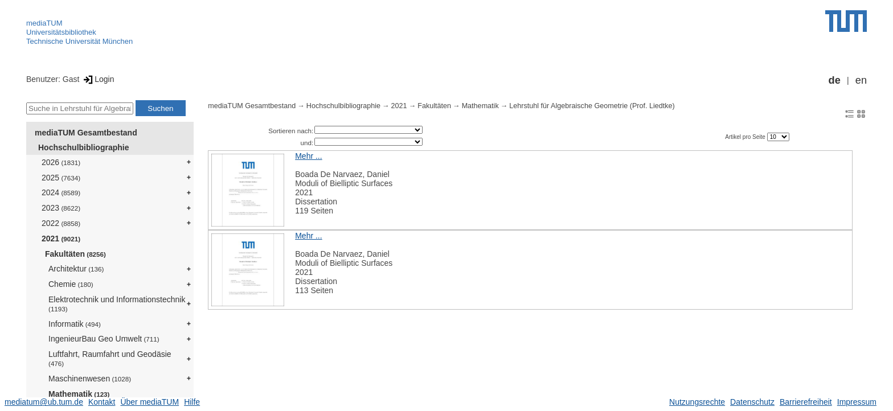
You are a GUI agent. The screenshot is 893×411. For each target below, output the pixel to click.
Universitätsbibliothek (61, 32)
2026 (61, 162)
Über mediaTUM (149, 401)
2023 (61, 207)
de (835, 80)
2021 (61, 238)
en (861, 80)
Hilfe (192, 401)
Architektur (76, 268)
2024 (61, 192)
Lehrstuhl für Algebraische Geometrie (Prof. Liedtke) (592, 106)
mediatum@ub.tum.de (44, 401)
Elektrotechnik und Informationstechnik (116, 304)
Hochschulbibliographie (83, 147)
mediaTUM (44, 23)
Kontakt (101, 401)
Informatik (74, 323)
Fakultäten (75, 253)
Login (97, 79)
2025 (61, 177)
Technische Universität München (79, 41)
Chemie (70, 284)
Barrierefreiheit (806, 401)
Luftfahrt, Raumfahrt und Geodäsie (109, 358)
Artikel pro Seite (746, 137)
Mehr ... (308, 156)
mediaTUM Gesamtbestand (86, 132)
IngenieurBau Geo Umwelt (103, 338)
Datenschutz (752, 401)
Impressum (856, 401)
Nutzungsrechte (697, 401)
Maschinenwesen (89, 378)
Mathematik (78, 393)
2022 (61, 223)
